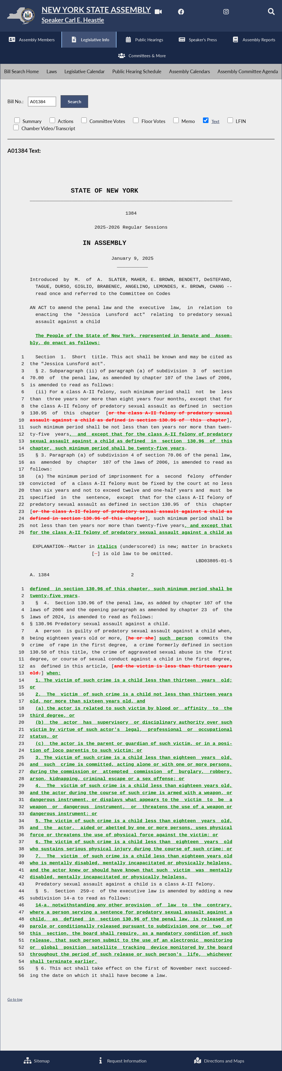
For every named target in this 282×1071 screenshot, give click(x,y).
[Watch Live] (6, 47)
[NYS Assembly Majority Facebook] (29, 47)
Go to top (14, 1032)
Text (215, 154)
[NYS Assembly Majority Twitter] (52, 47)
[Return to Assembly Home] (85, 17)
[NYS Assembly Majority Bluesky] (98, 47)
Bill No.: (15, 132)
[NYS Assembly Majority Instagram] (75, 47)
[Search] (121, 47)
